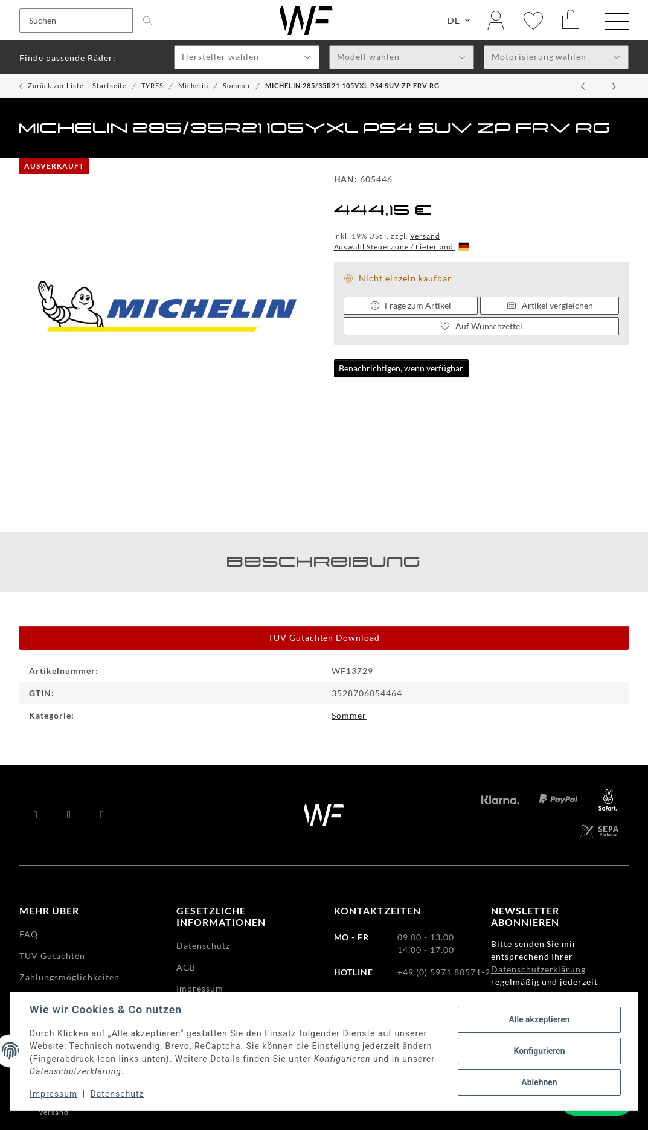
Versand (425, 235)
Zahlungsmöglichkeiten (69, 977)
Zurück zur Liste (56, 85)
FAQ (28, 934)
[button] (496, 20)
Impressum (53, 1094)
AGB (186, 967)
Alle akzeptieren (538, 1019)
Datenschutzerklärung (538, 969)
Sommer (349, 715)
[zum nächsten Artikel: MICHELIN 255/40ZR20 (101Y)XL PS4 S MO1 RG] (614, 86)
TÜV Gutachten (52, 956)
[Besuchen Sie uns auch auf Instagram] (102, 815)
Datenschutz (117, 1094)
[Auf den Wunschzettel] (482, 326)
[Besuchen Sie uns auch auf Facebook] (36, 815)
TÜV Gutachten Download (324, 637)
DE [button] (454, 20)
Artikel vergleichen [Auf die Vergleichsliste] (549, 305)
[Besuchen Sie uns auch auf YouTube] (69, 815)
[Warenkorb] (571, 20)
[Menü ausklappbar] (617, 21)
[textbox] (246, 58)
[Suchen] (76, 20)
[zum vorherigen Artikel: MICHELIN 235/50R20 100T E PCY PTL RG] (584, 86)
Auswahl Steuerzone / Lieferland (401, 246)
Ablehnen (539, 1082)
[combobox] (246, 57)
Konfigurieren (539, 1051)
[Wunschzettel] (533, 20)
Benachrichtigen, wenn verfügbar (401, 368)
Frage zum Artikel (411, 305)
